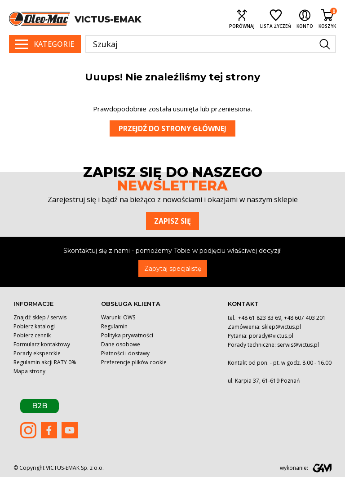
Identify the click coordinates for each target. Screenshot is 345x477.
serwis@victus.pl (298, 345)
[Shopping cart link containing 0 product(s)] (327, 18)
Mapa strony (29, 371)
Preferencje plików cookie (134, 362)
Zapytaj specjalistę (172, 269)
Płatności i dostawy (125, 353)
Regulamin (114, 326)
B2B (39, 406)
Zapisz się (172, 221)
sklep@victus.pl (281, 327)
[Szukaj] (210, 44)
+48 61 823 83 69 (259, 318)
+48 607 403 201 (305, 318)
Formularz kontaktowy (41, 344)
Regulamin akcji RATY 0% (44, 362)
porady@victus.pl (271, 336)
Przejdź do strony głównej (172, 128)
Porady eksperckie (37, 353)
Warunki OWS (118, 317)
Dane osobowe (120, 344)
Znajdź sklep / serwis (39, 317)
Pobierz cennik (32, 335)
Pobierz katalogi (34, 326)
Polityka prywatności (127, 335)
